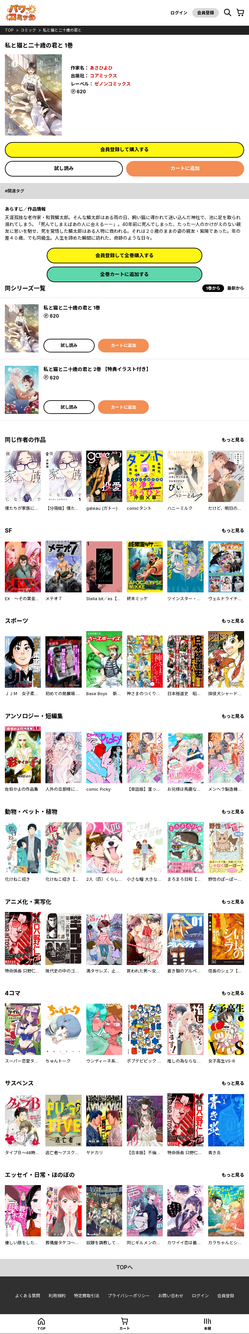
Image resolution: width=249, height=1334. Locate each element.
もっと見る (232, 439)
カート (124, 1328)
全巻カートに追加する (124, 274)
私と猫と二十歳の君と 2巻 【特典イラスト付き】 (97, 369)
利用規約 (57, 1295)
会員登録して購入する (124, 149)
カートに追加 (185, 168)
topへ (124, 1267)
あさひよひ (101, 68)
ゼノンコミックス (112, 83)
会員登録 (205, 12)
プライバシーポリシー (129, 1295)
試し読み (64, 168)
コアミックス (103, 75)
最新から (235, 288)
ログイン (179, 12)
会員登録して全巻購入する (124, 255)
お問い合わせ (171, 1295)
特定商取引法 (86, 1295)
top (9, 30)
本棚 (207, 1328)
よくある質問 (27, 1295)
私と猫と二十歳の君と (62, 30)
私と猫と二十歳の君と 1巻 (71, 308)
